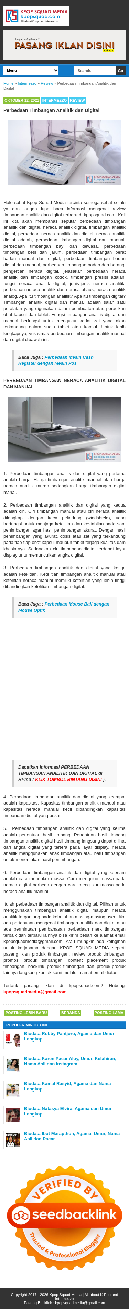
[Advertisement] (64, 689)
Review (77, 100)
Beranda (70, 1013)
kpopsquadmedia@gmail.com (80, 1303)
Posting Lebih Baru (26, 1013)
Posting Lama (109, 1013)
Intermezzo (54, 100)
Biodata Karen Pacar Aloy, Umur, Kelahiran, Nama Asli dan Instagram (70, 1061)
